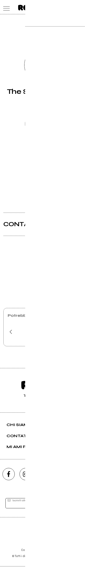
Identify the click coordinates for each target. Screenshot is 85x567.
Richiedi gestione (42, 124)
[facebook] (8, 475)
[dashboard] (79, 7)
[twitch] (59, 475)
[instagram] (25, 475)
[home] (32, 6)
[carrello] (62, 7)
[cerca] (70, 7)
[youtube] (42, 475)
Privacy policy (55, 551)
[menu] (5, 7)
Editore (42, 531)
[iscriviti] (73, 504)
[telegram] (76, 475)
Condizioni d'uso (32, 551)
